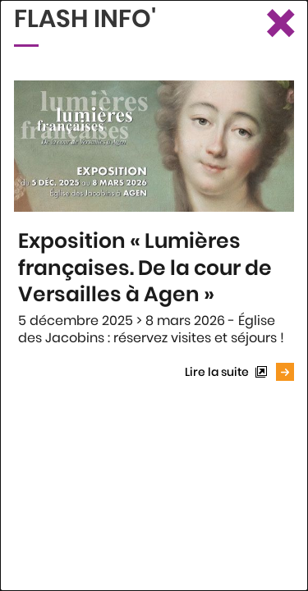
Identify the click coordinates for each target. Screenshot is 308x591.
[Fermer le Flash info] (279, 24)
